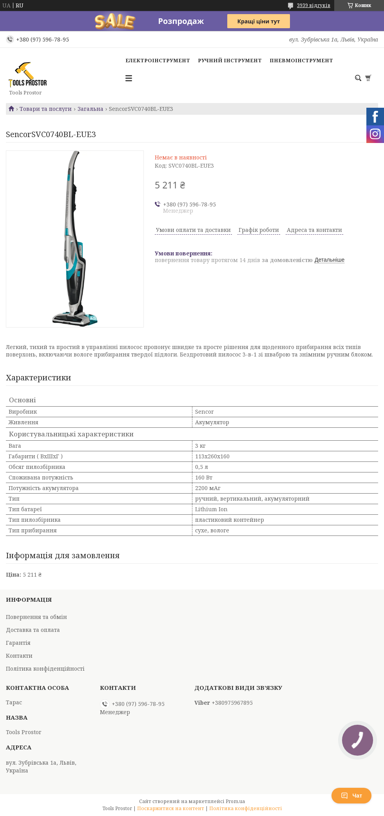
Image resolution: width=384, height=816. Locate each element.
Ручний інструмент (230, 60)
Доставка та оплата (33, 629)
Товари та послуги (46, 109)
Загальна (90, 109)
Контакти (19, 655)
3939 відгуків (313, 5)
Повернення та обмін (36, 617)
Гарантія (18, 642)
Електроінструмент (157, 60)
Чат (351, 795)
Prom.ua (235, 801)
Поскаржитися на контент (170, 808)
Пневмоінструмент (301, 60)
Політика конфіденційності (45, 668)
